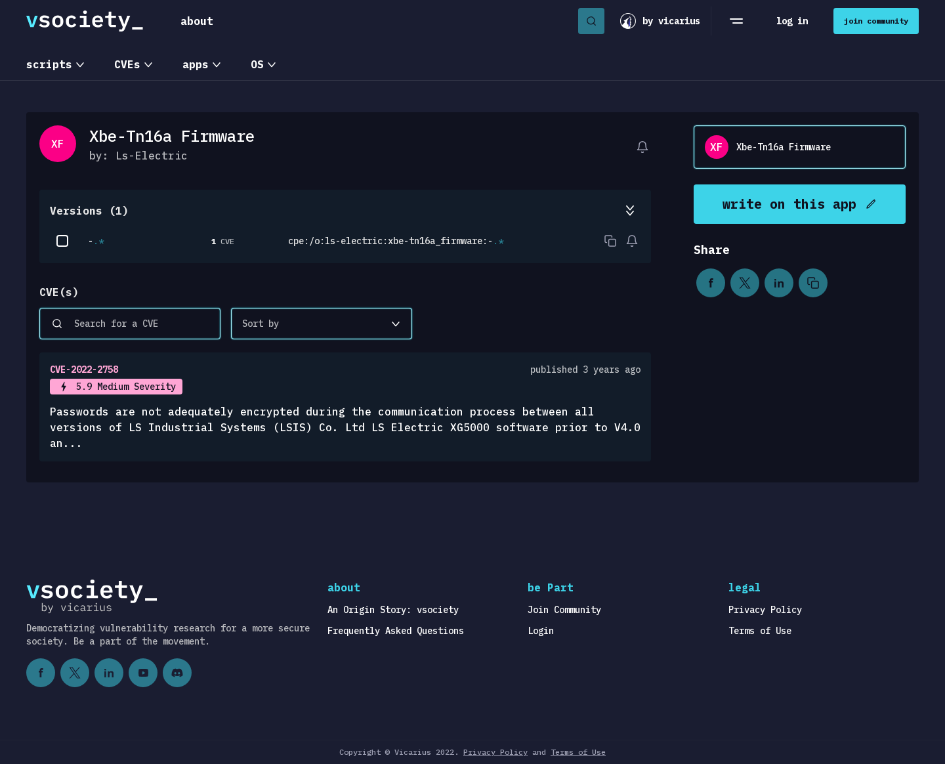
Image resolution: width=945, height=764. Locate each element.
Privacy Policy (765, 610)
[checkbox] (62, 241)
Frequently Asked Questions (395, 631)
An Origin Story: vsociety (393, 610)
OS (257, 64)
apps (195, 64)
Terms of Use (759, 631)
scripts (49, 64)
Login (541, 631)
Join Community (564, 610)
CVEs (127, 64)
